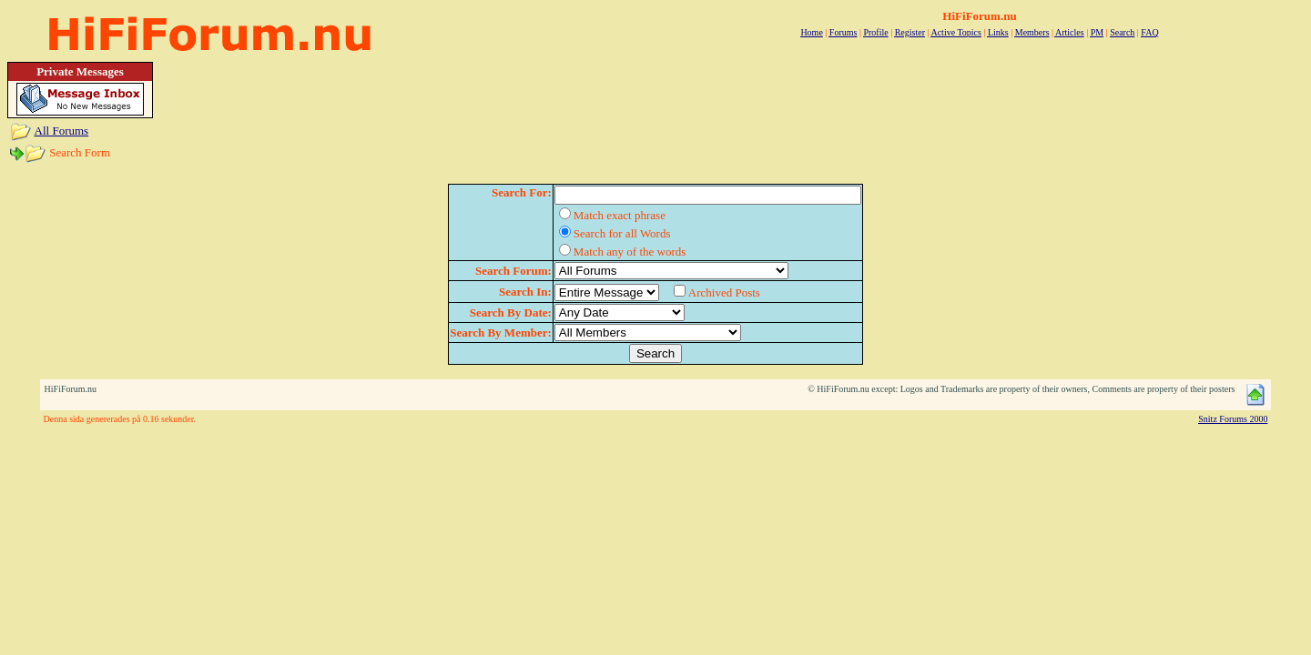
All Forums (62, 130)
